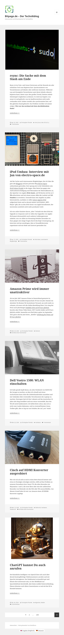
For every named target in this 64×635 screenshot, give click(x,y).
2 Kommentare (15, 604)
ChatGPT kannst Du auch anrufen (28, 566)
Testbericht (13, 509)
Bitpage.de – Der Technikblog (22, 16)
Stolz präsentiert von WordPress (27, 625)
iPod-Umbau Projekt (16, 188)
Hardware (38, 422)
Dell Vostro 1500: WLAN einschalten (27, 382)
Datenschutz (13, 625)
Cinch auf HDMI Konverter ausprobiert (29, 471)
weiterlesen (15, 113)
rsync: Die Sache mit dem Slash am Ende (28, 77)
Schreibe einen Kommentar (18, 332)
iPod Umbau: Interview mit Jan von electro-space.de (29, 173)
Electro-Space (42, 184)
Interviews (37, 239)
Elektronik (38, 507)
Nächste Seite (56, 615)
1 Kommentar (15, 124)
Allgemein (37, 602)
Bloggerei (19, 184)
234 (37, 614)
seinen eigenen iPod (39, 200)
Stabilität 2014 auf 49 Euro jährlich (37, 308)
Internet (37, 331)
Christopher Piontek (26, 122)
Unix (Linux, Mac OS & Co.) (42, 122)
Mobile (43, 602)
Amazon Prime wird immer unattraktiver (29, 290)
